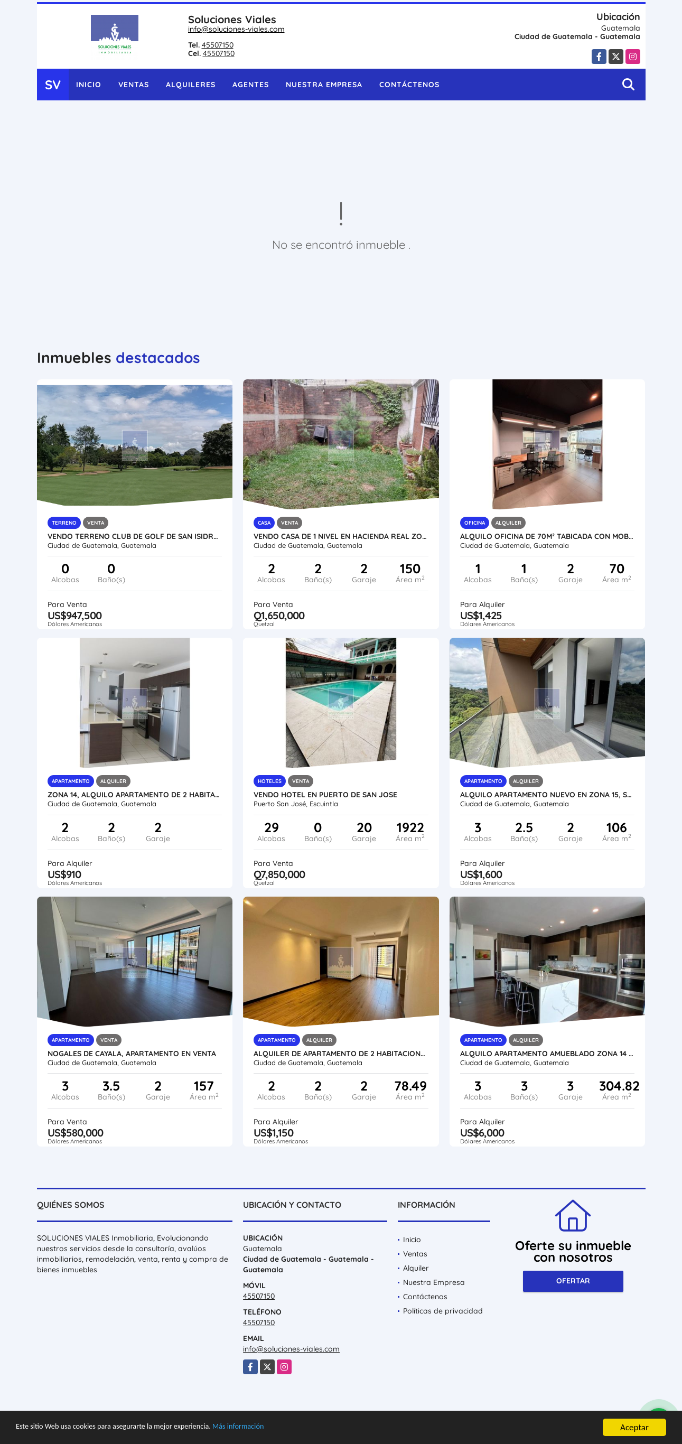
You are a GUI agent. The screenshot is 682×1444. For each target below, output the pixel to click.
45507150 (217, 45)
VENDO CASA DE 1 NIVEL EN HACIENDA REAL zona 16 (341, 536)
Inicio (88, 84)
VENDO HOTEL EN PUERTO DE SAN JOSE (325, 794)
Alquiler (416, 1268)
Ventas (133, 84)
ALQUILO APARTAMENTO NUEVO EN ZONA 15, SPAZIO (547, 794)
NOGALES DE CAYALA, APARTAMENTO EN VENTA (132, 1053)
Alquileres (191, 84)
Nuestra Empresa (324, 84)
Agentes (250, 84)
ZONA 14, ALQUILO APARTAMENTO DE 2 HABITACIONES (135, 794)
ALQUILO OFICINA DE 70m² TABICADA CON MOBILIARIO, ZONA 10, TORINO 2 (547, 536)
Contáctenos (409, 84)
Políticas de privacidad (443, 1311)
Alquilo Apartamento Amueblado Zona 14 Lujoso (547, 1053)
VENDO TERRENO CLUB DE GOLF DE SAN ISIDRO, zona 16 (135, 536)
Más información (281, 1428)
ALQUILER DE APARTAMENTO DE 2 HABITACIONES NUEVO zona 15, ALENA (341, 1053)
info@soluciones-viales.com (236, 29)
